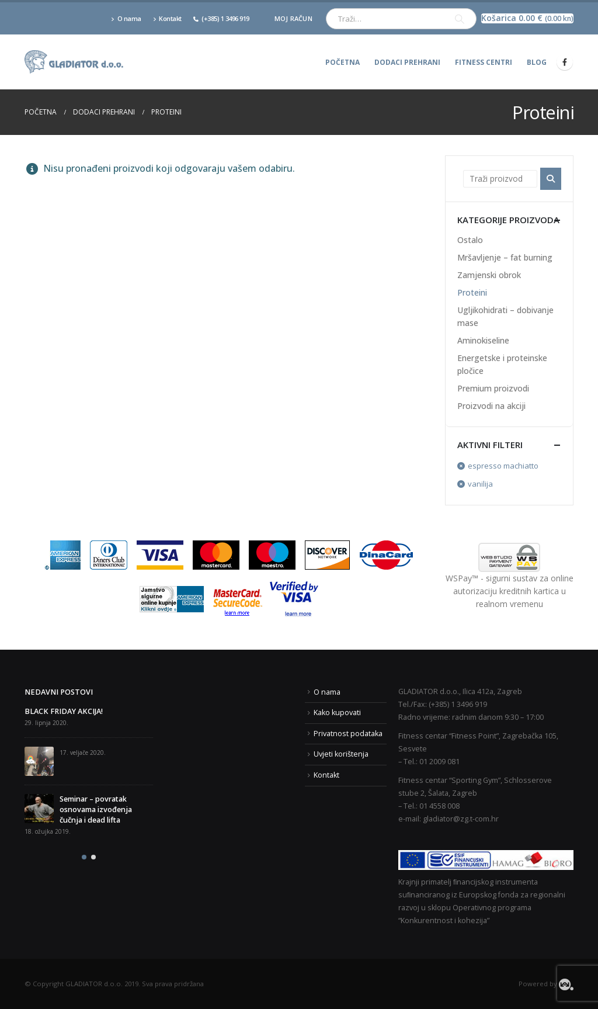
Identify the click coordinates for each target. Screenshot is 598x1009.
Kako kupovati (337, 712)
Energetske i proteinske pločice (502, 364)
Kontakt (167, 18)
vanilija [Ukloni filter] (480, 484)
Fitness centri (483, 62)
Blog (537, 62)
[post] (39, 761)
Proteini (472, 292)
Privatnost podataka (348, 733)
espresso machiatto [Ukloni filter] (503, 465)
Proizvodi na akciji (491, 405)
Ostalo (470, 239)
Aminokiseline (483, 340)
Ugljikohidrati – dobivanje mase (505, 316)
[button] (84, 857)
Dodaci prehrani (407, 62)
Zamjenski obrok (489, 274)
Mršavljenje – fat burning (504, 257)
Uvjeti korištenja (341, 754)
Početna (342, 62)
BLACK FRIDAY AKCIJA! (64, 711)
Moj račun (293, 18)
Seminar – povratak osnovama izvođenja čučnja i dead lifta (96, 809)
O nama (126, 18)
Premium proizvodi (493, 388)
